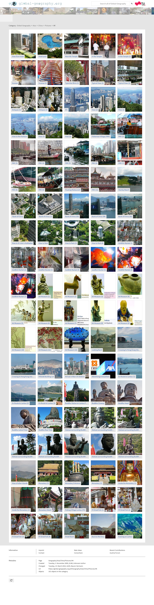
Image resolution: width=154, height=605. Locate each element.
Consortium (78, 546)
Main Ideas (78, 543)
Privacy (135, 602)
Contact (41, 546)
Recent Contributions (117, 543)
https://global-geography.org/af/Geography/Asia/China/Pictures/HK (72, 562)
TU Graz (140, 3)
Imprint (41, 543)
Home (35, 4)
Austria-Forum (115, 546)
